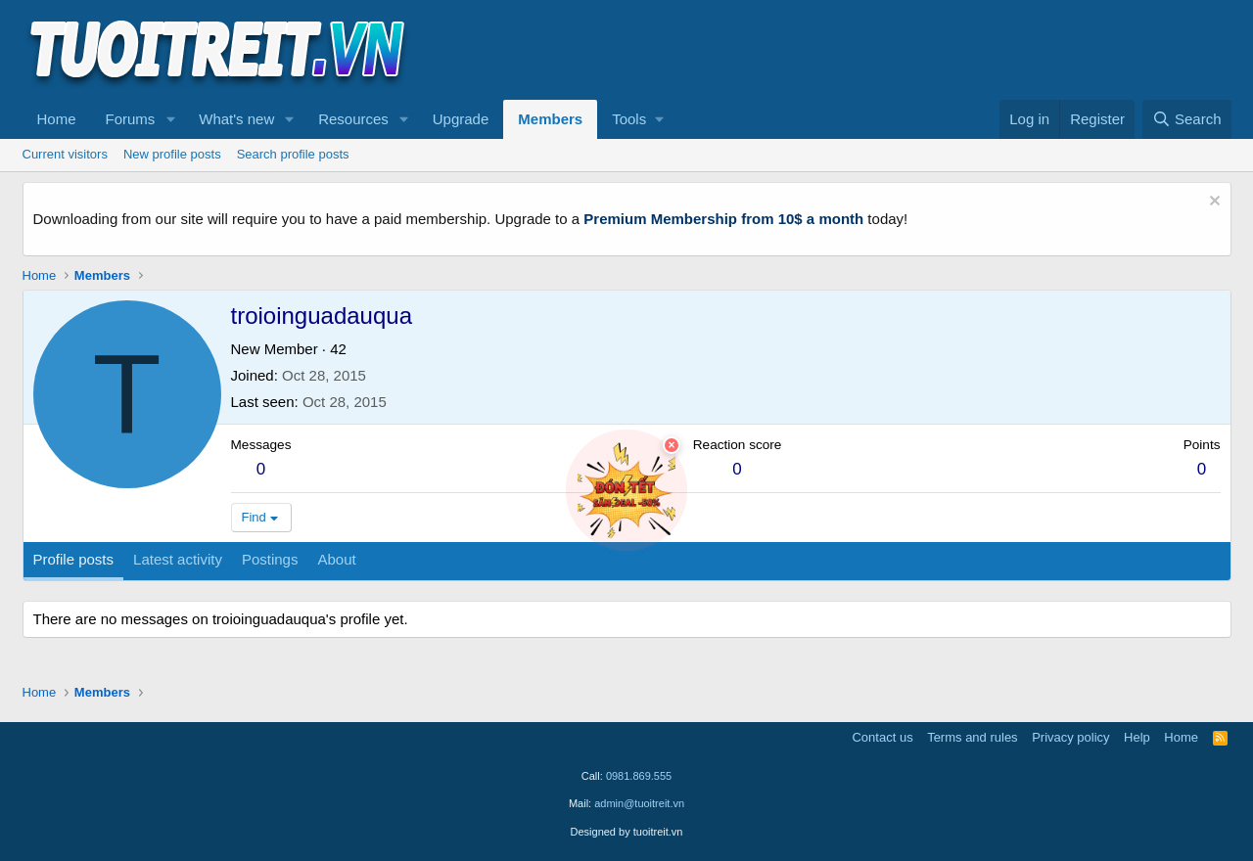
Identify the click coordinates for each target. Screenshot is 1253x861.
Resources (353, 119)
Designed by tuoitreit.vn (627, 832)
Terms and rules (972, 737)
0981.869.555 (639, 776)
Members (550, 119)
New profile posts (172, 154)
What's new (236, 119)
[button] (170, 119)
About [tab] (336, 559)
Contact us (882, 737)
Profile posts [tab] (74, 559)
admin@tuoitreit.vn (639, 803)
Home (56, 119)
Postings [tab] (270, 559)
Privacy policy (1070, 737)
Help (1137, 737)
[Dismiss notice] (1212, 203)
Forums (131, 119)
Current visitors (65, 154)
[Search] (1186, 119)
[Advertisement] (875, 50)
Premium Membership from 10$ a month (723, 218)
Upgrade (461, 119)
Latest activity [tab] (177, 559)
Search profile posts (293, 154)
